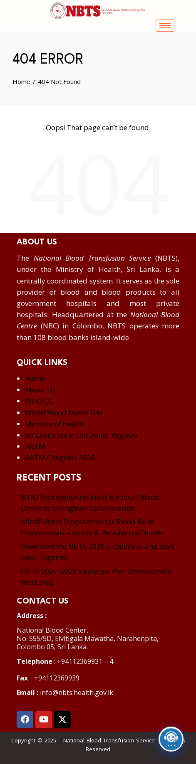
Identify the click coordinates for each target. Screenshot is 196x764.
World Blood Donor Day (64, 412)
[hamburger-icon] (165, 26)
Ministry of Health (54, 424)
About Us (40, 389)
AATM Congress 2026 (60, 457)
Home (35, 378)
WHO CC (38, 401)
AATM (35, 446)
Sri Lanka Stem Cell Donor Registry (81, 435)
